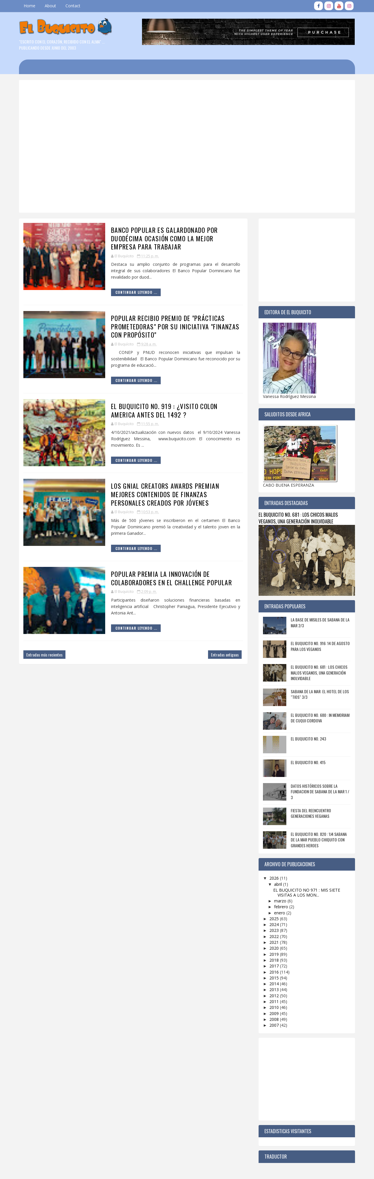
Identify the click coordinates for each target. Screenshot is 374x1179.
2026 (274, 878)
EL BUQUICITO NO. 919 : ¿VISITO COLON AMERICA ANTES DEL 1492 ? (164, 410)
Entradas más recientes (44, 654)
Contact (72, 5)
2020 (274, 948)
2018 (274, 960)
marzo (281, 901)
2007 (274, 1025)
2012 (274, 995)
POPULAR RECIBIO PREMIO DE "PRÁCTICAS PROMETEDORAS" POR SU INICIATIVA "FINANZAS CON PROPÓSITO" (175, 326)
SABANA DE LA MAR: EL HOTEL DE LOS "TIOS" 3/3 (320, 694)
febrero (281, 906)
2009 (274, 1013)
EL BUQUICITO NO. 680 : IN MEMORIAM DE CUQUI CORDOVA (320, 718)
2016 (274, 972)
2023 (274, 930)
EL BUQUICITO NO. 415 (308, 762)
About (50, 5)
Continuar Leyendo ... (136, 292)
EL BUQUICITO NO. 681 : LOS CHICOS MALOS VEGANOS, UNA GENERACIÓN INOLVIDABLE (298, 518)
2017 (274, 966)
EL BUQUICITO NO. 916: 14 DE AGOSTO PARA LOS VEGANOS (320, 646)
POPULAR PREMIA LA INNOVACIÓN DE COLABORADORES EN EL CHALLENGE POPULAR (171, 578)
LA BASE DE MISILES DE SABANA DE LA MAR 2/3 (320, 622)
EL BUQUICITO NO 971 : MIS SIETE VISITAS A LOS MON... (306, 892)
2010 (274, 1007)
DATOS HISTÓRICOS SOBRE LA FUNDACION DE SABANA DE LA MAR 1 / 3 (320, 791)
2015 (274, 978)
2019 (274, 954)
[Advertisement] (168, 105)
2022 (274, 936)
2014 (274, 983)
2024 (274, 924)
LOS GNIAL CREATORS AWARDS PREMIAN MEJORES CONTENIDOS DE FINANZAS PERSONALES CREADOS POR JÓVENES (165, 494)
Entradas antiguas (225, 654)
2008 (274, 1019)
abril (278, 884)
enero (280, 913)
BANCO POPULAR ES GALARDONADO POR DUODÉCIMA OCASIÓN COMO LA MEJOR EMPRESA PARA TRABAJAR (164, 238)
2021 (274, 942)
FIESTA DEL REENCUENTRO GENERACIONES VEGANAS (311, 813)
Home (29, 5)
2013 (274, 989)
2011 (274, 1001)
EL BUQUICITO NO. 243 (308, 739)
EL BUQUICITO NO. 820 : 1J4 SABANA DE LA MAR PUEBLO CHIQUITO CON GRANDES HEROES (319, 839)
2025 (274, 918)
